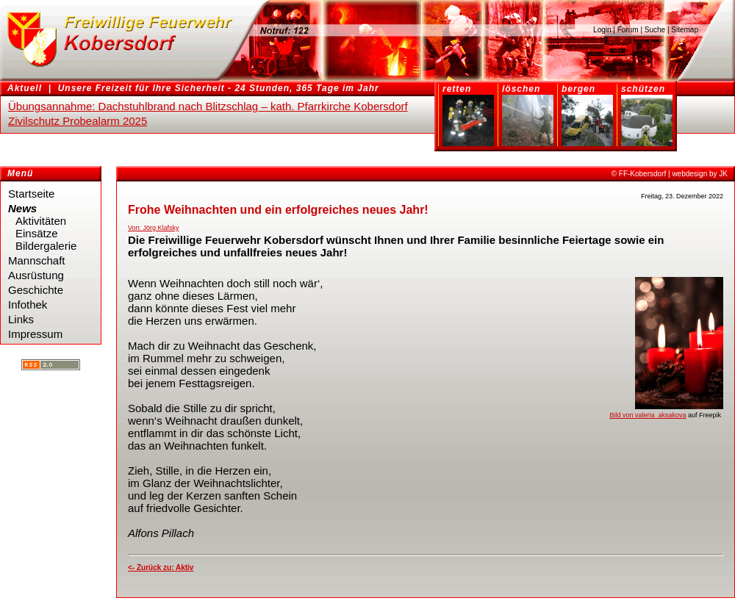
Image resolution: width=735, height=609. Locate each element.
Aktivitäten (40, 221)
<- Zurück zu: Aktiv (160, 567)
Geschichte (35, 290)
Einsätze (36, 233)
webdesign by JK (700, 174)
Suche (655, 30)
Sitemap (684, 30)
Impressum (35, 334)
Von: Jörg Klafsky (153, 227)
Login (602, 30)
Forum (628, 30)
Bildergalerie (45, 245)
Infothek (27, 304)
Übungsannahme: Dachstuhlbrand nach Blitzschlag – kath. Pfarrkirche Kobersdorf (208, 106)
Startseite (31, 193)
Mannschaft (36, 260)
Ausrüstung (36, 275)
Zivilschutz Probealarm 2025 (77, 121)
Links (21, 319)
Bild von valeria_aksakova (647, 415)
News (22, 208)
